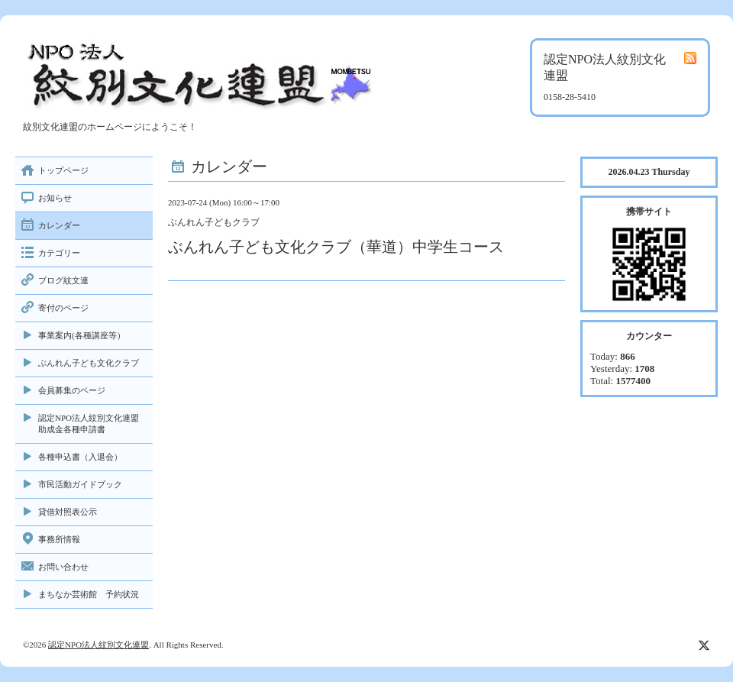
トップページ (63, 170)
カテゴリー (59, 252)
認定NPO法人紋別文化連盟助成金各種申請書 (88, 423)
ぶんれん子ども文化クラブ (88, 362)
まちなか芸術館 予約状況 (88, 594)
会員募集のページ (71, 390)
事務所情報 (59, 539)
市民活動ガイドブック (80, 484)
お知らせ (55, 197)
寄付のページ (63, 307)
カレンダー (59, 225)
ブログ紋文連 (63, 280)
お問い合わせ (63, 566)
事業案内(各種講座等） (81, 335)
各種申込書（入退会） (80, 456)
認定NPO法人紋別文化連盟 (98, 644)
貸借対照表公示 (67, 511)
